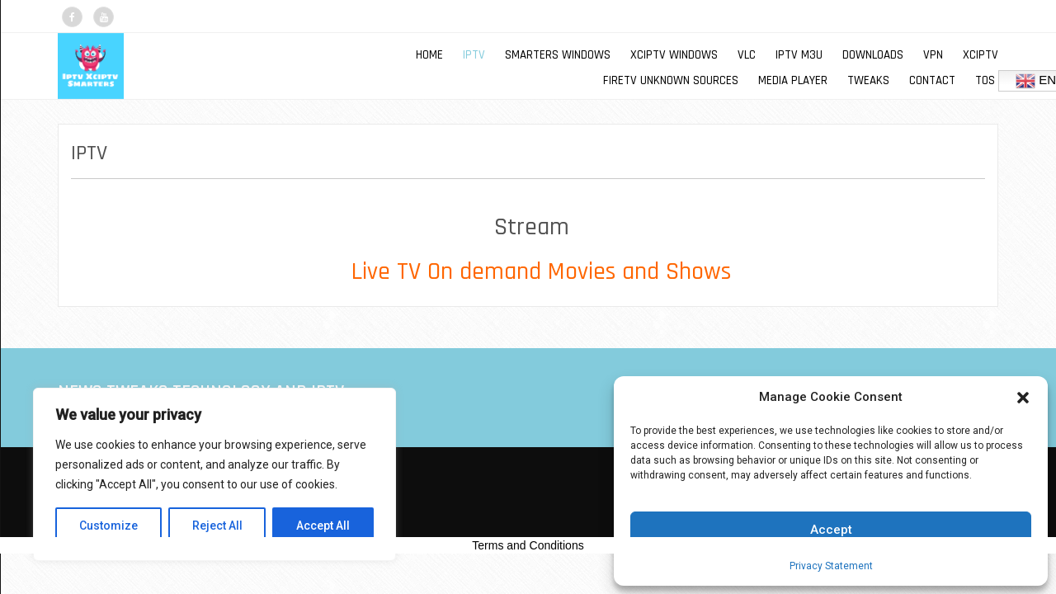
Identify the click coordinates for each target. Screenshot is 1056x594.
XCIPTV (980, 55)
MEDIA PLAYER (792, 80)
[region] (214, 474)
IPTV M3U (799, 55)
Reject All (217, 525)
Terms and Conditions (527, 545)
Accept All (323, 525)
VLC (747, 55)
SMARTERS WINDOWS (557, 55)
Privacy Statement (831, 566)
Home (429, 55)
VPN (933, 55)
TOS (985, 80)
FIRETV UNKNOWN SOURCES (670, 80)
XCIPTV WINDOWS (674, 55)
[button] (1023, 397)
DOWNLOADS (872, 55)
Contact (932, 80)
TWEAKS (868, 80)
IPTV (474, 55)
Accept (831, 529)
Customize (108, 525)
